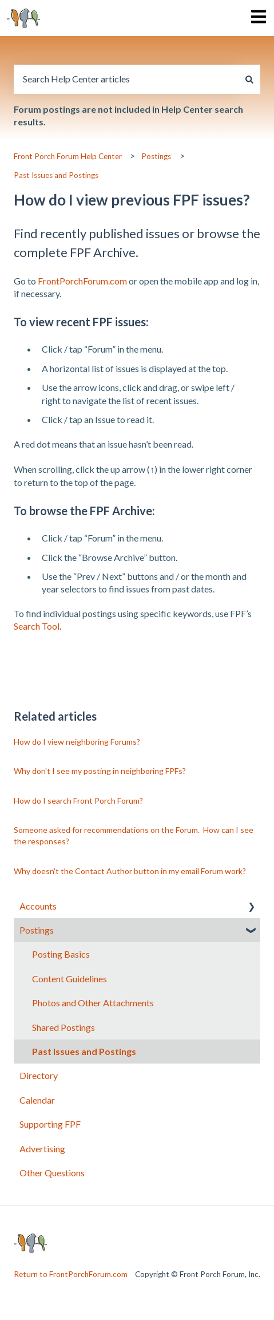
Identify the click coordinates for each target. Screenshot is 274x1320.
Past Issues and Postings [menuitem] (84, 1051)
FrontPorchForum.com (82, 280)
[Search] (249, 79)
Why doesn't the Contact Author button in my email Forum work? (130, 871)
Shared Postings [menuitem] (63, 1027)
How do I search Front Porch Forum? (78, 800)
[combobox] (126, 79)
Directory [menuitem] (38, 1075)
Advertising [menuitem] (42, 1148)
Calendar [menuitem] (37, 1099)
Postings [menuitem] (36, 929)
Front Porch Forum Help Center (68, 156)
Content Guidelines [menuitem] (69, 978)
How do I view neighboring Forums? (77, 741)
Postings (156, 156)
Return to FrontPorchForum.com (71, 1274)
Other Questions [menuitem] (52, 1172)
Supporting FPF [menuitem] (50, 1124)
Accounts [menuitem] (38, 905)
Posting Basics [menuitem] (61, 953)
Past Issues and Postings (56, 175)
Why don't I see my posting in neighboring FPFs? (100, 771)
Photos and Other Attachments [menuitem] (93, 1002)
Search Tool (36, 626)
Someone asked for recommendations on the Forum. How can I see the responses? (133, 835)
